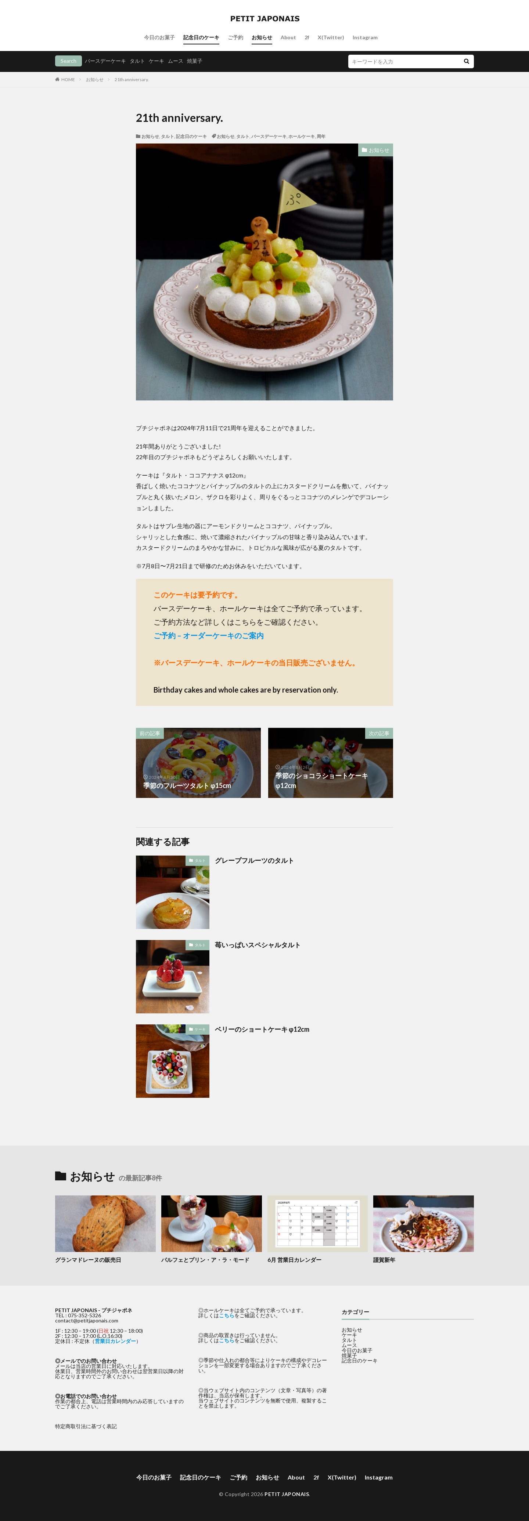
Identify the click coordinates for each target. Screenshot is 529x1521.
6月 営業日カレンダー (294, 1259)
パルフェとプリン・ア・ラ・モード (205, 1259)
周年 (321, 136)
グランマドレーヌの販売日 (88, 1259)
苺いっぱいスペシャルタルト (258, 945)
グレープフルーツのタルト (254, 860)
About (288, 37)
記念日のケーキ (201, 37)
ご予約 (235, 37)
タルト (137, 61)
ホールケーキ (301, 136)
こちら (226, 1315)
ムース (175, 61)
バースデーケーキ (105, 61)
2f (307, 37)
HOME (68, 79)
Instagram (365, 37)
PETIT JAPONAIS (286, 1494)
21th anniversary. (132, 79)
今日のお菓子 (159, 37)
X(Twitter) (331, 37)
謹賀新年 (384, 1259)
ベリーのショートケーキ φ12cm (262, 1029)
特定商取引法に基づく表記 (86, 1426)
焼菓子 (194, 61)
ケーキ (156, 61)
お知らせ (262, 37)
